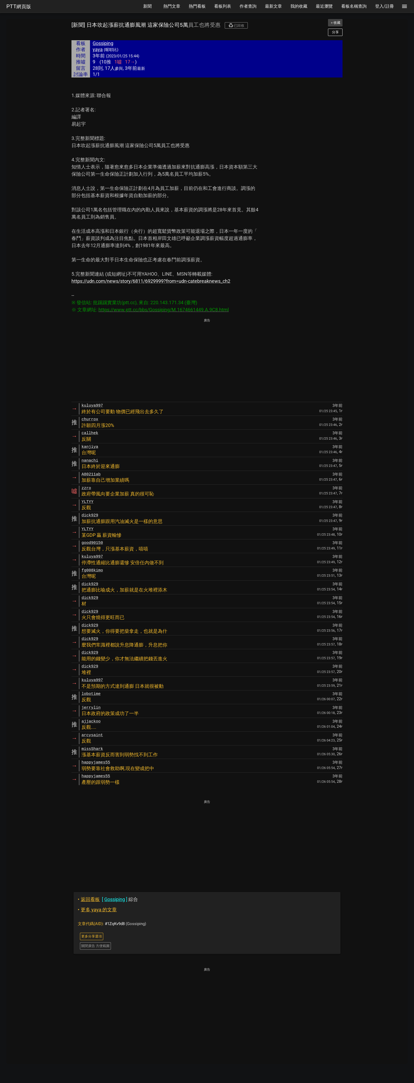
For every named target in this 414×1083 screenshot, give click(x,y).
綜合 (108, 899)
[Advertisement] (207, 361)
